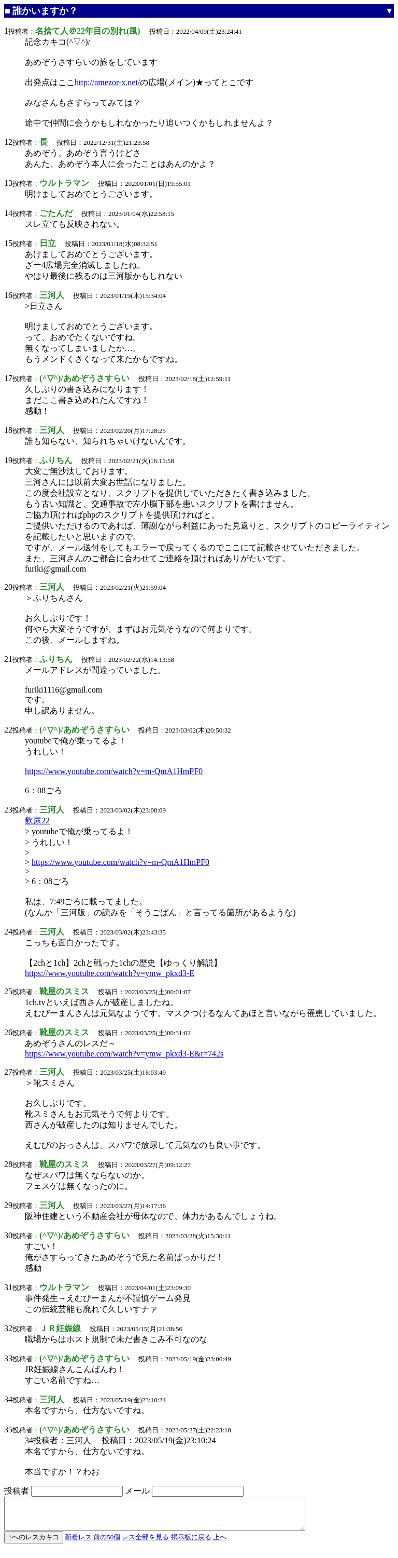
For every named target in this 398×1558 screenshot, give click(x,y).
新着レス (78, 1543)
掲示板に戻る (191, 1543)
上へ (219, 1543)
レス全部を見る (145, 1543)
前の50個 (106, 1543)
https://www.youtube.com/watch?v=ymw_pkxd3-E (109, 973)
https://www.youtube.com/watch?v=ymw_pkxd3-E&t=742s (124, 1053)
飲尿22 (37, 820)
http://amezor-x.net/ (107, 82)
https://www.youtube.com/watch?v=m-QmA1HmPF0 (114, 771)
